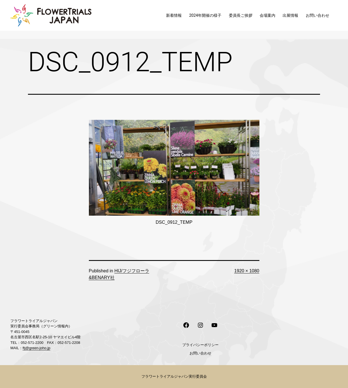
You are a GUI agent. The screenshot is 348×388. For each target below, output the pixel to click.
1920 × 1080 (246, 270)
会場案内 (267, 15)
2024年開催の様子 (205, 15)
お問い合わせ (317, 15)
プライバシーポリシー (200, 345)
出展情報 (290, 15)
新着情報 (174, 15)
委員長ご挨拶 (240, 15)
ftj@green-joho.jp (36, 348)
